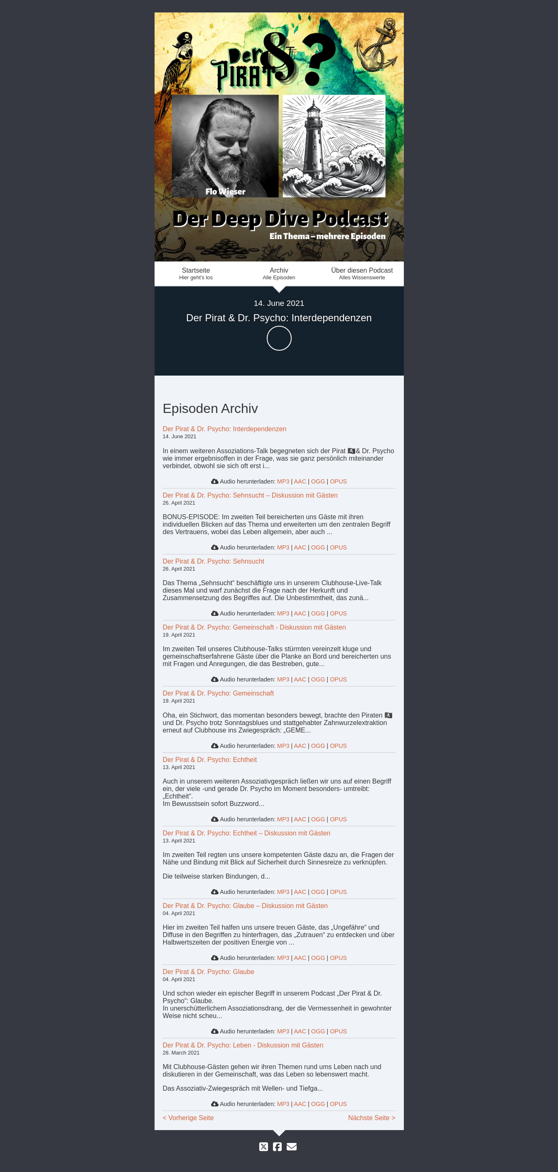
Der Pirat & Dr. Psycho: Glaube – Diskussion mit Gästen (245, 905)
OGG (318, 481)
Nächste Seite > (371, 1117)
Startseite (196, 274)
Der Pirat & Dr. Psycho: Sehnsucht (214, 561)
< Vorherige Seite (188, 1117)
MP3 (283, 481)
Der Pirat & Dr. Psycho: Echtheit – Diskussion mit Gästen (247, 833)
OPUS (338, 481)
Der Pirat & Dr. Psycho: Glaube (209, 971)
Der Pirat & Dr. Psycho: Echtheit (210, 759)
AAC (300, 481)
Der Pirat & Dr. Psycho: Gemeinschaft (218, 693)
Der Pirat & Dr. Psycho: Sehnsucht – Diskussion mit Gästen (250, 495)
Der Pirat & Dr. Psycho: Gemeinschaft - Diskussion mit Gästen (254, 627)
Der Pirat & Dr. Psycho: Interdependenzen (225, 428)
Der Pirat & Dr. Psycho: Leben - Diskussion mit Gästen (243, 1045)
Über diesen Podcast (362, 274)
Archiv (279, 274)
